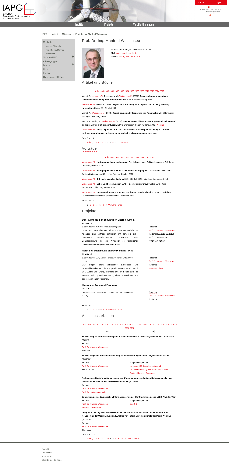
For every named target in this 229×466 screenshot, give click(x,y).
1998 (89, 325)
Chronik (47, 69)
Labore (46, 65)
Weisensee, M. (126, 96)
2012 (142, 157)
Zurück (97, 142)
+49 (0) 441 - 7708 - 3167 (130, 56)
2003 (121, 91)
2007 (116, 157)
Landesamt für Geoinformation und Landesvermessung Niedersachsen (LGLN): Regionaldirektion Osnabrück (149, 369)
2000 (106, 91)
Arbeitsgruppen (50, 61)
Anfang (90, 142)
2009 (127, 157)
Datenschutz (47, 452)
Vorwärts (124, 142)
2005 (132, 91)
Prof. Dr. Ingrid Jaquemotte (94, 392)
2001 (111, 91)
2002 (116, 91)
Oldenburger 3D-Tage (53, 77)
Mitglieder (66, 34)
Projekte (108, 24)
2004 (127, 91)
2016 (152, 157)
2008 (142, 91)
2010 (132, 157)
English (219, 2)
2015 (162, 91)
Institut (79, 24)
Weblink (160, 125)
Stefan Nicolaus (156, 268)
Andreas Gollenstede (91, 407)
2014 (157, 91)
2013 (152, 91)
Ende (120, 205)
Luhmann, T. (97, 96)
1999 (101, 91)
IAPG (44, 34)
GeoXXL (133, 404)
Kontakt (47, 73)
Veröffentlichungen (143, 24)
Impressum (47, 456)
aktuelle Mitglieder (53, 46)
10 (122, 438)
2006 (137, 91)
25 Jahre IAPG (50, 57)
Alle (97, 91)
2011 (147, 91)
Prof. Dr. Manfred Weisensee (162, 230)
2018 (132, 328)
